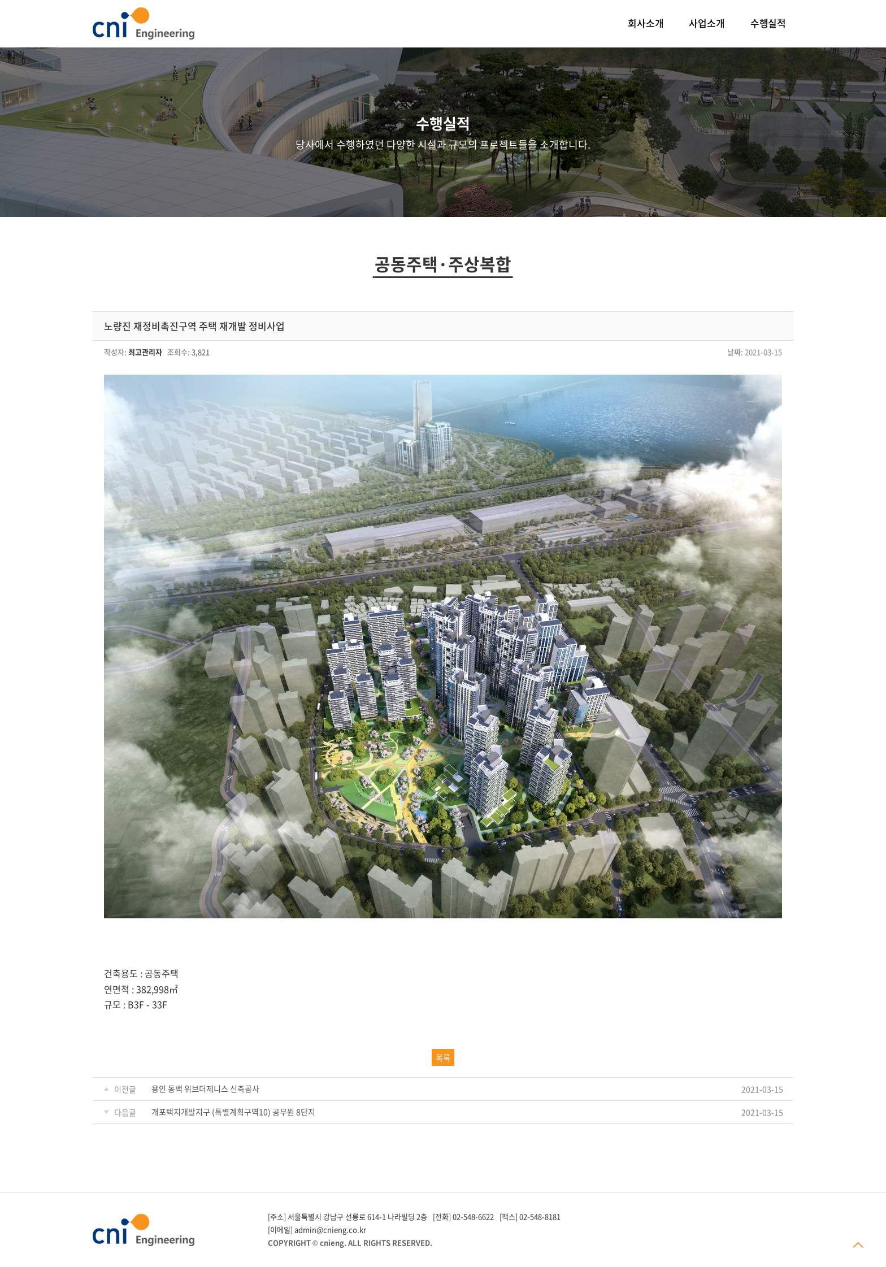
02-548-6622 (473, 1216)
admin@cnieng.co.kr (330, 1229)
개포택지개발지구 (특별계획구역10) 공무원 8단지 (233, 1111)
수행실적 (768, 23)
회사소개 (645, 23)
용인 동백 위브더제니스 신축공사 (205, 1088)
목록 (443, 1057)
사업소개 (706, 23)
